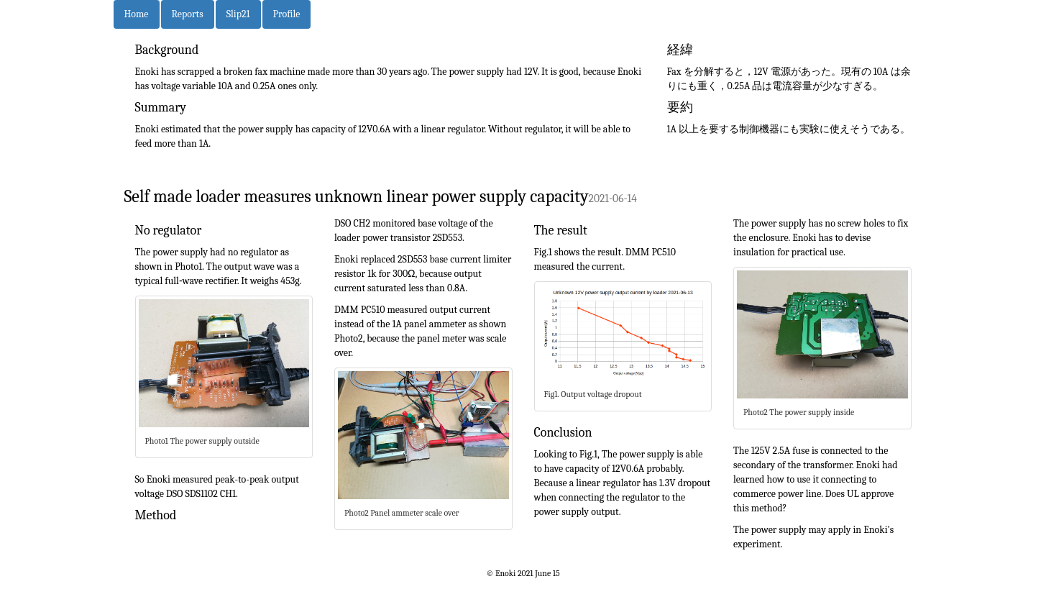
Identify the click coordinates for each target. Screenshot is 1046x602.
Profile (287, 14)
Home (136, 14)
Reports (187, 14)
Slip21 (238, 14)
